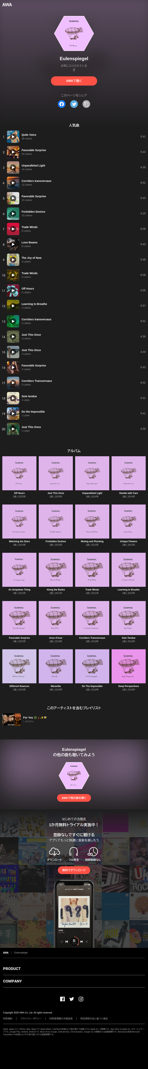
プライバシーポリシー (31, 1018)
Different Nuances (19, 686)
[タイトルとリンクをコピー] (86, 104)
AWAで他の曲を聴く (74, 797)
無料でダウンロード (74, 870)
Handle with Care (128, 493)
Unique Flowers (128, 541)
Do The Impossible (92, 686)
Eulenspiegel (21, 952)
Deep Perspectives (128, 686)
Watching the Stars (19, 541)
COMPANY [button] (12, 981)
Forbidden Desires (56, 541)
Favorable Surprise (19, 638)
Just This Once (55, 493)
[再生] (13, 137)
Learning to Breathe (129, 589)
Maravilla (56, 686)
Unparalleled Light (92, 493)
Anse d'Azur (56, 638)
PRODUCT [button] (12, 968)
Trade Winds (92, 589)
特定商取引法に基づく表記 (94, 1018)
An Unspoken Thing (19, 589)
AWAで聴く (74, 80)
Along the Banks (56, 589)
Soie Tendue (128, 638)
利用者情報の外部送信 (61, 1018)
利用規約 (7, 1018)
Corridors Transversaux (92, 638)
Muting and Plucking (92, 541)
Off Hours (19, 493)
